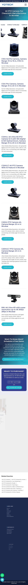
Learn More (8, 74)
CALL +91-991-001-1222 (14, 388)
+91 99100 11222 (6, 1)
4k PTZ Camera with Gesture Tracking (12, 490)
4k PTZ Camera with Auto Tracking (11, 488)
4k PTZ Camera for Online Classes (11, 492)
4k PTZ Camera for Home (18, 479)
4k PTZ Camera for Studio (8, 483)
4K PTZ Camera (6, 479)
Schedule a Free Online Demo (14, 360)
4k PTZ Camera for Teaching (9, 485)
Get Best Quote (14, 382)
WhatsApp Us (16, 1)
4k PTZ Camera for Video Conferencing (12, 486)
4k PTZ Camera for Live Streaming (11, 481)
